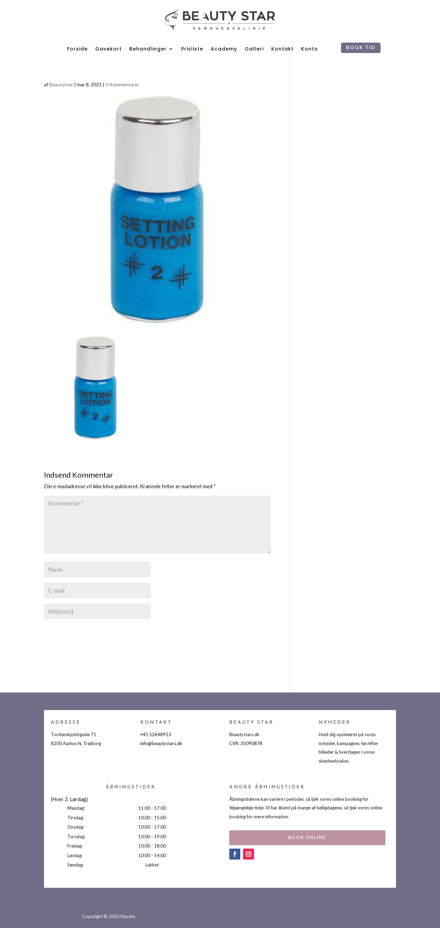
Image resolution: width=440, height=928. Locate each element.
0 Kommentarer (122, 84)
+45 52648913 (155, 734)
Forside (77, 48)
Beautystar (61, 84)
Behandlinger (148, 48)
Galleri (254, 48)
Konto (309, 48)
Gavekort (108, 48)
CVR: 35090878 (245, 743)
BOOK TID (360, 47)
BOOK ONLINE (293, 836)
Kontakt (282, 48)
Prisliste (192, 48)
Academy (224, 48)
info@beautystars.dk (161, 743)
